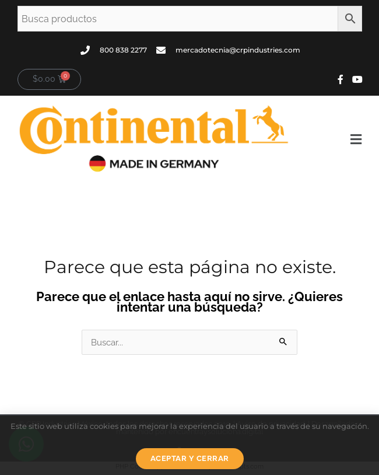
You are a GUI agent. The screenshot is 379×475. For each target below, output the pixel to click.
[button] (332, 139)
